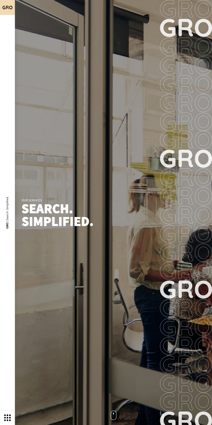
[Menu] (7, 417)
